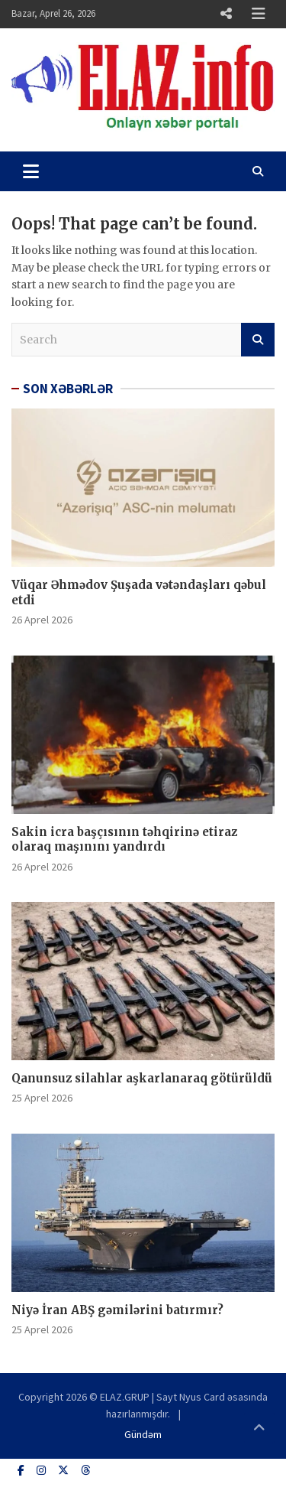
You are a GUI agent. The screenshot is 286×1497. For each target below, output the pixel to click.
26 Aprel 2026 (41, 619)
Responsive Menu (226, 14)
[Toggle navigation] (30, 171)
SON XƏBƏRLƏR (68, 388)
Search (258, 339)
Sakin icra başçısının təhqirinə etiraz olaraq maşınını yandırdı (124, 839)
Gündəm (143, 1434)
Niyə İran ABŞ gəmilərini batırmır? (117, 1310)
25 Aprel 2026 (41, 1098)
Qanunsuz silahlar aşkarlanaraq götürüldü (141, 1078)
